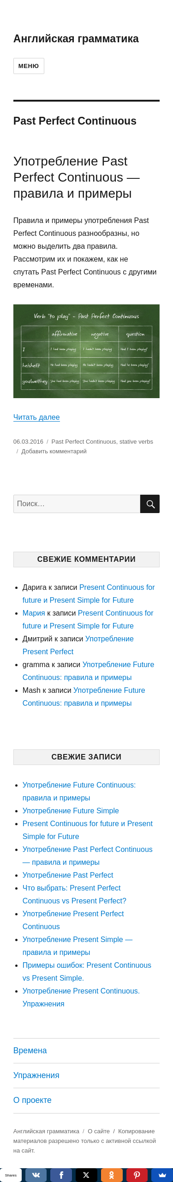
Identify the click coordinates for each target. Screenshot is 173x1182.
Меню (28, 66)
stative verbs (136, 441)
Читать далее (36, 417)
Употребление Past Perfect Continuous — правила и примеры (76, 177)
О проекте (32, 1100)
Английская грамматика (76, 39)
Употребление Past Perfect (68, 875)
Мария (34, 613)
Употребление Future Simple (71, 811)
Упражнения (36, 1075)
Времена (30, 1050)
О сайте (99, 1131)
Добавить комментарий (53, 451)
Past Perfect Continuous (84, 441)
